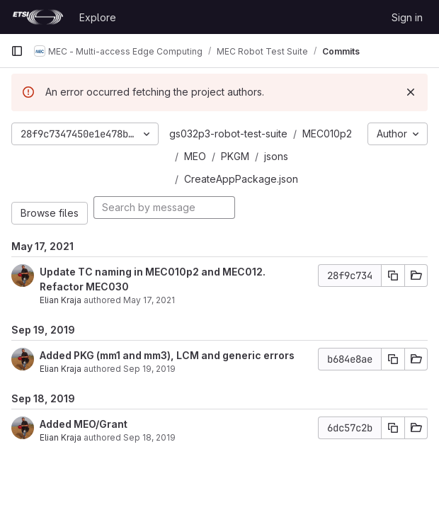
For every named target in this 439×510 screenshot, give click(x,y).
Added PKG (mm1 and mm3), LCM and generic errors (167, 355)
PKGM (235, 156)
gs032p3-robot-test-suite (228, 134)
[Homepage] (38, 17)
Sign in (407, 17)
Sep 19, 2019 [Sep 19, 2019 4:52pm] (149, 368)
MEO (195, 156)
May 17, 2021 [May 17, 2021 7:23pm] (149, 300)
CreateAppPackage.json (241, 179)
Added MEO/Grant (83, 424)
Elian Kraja (60, 300)
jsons (276, 156)
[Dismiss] (410, 92)
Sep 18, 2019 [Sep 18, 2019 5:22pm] (149, 437)
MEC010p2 (327, 134)
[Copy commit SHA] (393, 275)
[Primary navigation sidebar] (17, 51)
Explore (97, 17)
